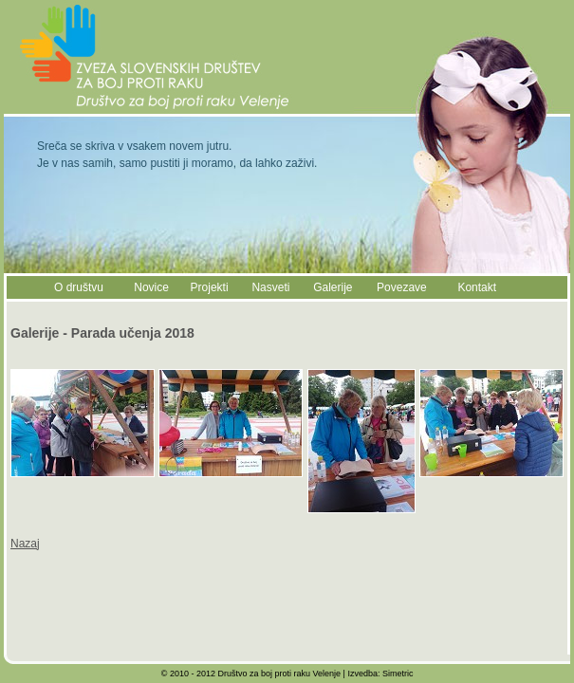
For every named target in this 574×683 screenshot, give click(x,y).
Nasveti (270, 287)
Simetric (398, 673)
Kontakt (476, 287)
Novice (151, 287)
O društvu (78, 287)
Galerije (332, 287)
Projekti (210, 287)
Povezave (402, 287)
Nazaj (25, 543)
